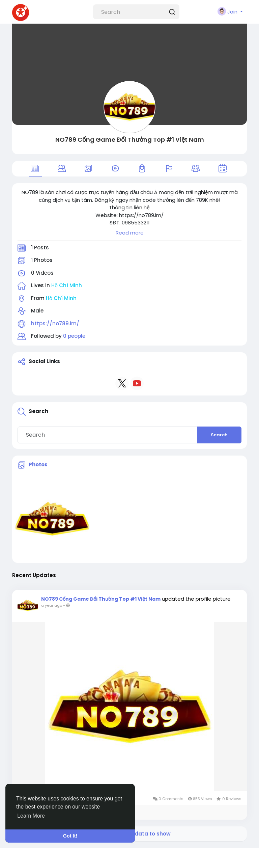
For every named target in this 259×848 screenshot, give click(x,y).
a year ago (51, 605)
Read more (130, 232)
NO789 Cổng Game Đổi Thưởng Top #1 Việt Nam (129, 139)
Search (219, 435)
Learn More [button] (31, 816)
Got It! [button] (70, 836)
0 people (74, 335)
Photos (38, 464)
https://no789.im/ (55, 323)
